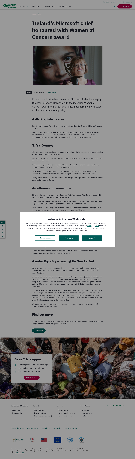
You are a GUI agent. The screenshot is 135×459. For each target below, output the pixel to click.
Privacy (89, 226)
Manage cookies (45, 238)
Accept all (92, 238)
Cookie (97, 226)
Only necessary (68, 238)
